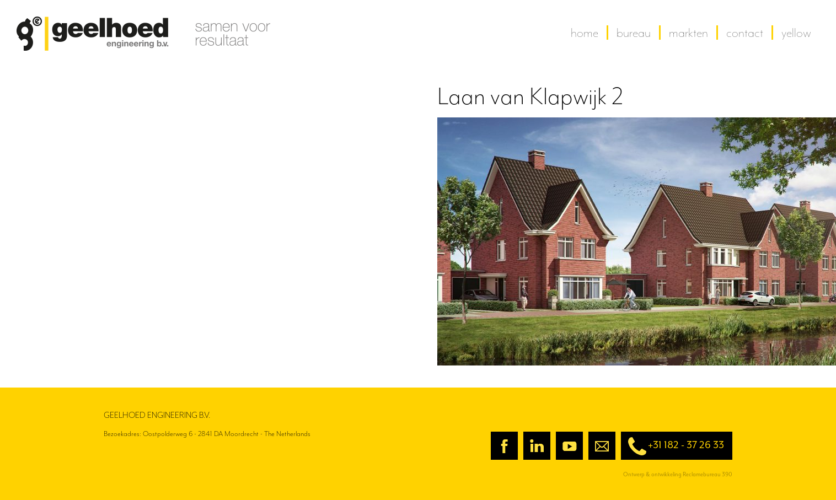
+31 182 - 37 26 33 (672, 446)
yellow (796, 32)
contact (744, 32)
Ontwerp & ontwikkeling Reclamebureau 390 (677, 474)
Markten (688, 32)
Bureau (634, 32)
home (584, 32)
